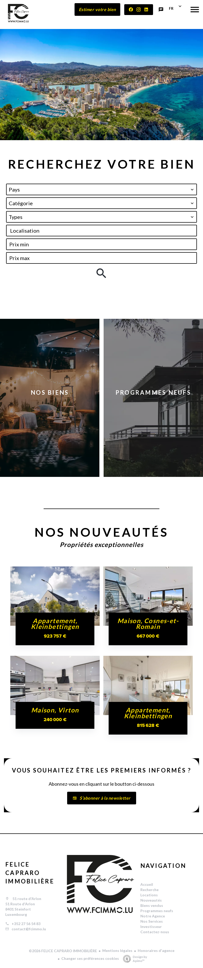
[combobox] (101, 189)
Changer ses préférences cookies (90, 958)
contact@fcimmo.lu (29, 929)
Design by (133, 959)
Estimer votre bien (97, 9)
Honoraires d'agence (156, 950)
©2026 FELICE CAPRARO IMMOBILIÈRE (63, 951)
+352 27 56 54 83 (26, 923)
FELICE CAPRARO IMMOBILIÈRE (29, 873)
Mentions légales (117, 950)
